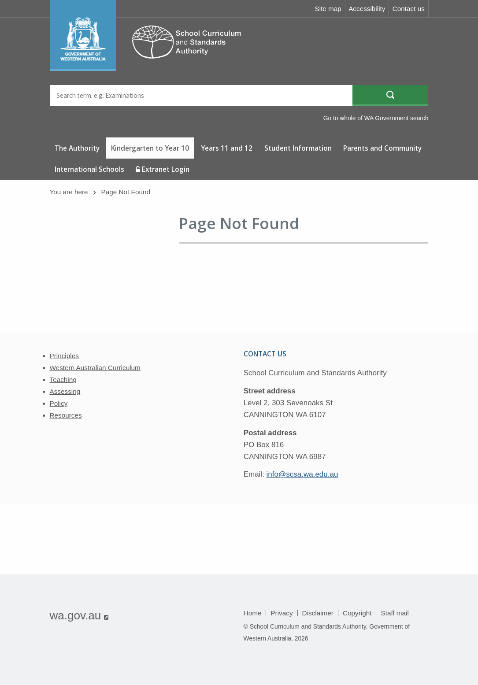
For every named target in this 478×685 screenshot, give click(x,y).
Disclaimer (317, 613)
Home (253, 613)
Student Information (298, 148)
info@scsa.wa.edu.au (302, 474)
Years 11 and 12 (226, 148)
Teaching (63, 379)
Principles (64, 355)
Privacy (281, 613)
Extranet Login (162, 169)
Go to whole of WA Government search (376, 118)
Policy (59, 403)
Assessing (65, 391)
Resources (66, 415)
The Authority (77, 148)
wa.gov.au (79, 615)
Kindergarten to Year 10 (150, 148)
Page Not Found (125, 192)
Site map (328, 8)
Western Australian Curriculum (95, 367)
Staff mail (394, 613)
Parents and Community (382, 148)
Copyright (357, 613)
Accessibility (366, 8)
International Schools (89, 169)
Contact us (409, 8)
